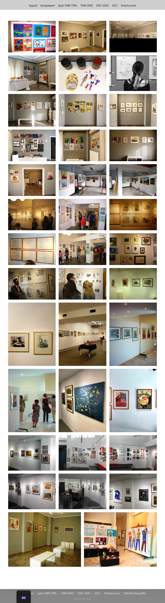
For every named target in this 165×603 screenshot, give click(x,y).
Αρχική (33, 5)
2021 (115, 5)
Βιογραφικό (48, 5)
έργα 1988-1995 (67, 5)
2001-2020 (102, 5)
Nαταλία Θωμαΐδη (135, 593)
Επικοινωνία (128, 5)
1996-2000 (86, 5)
